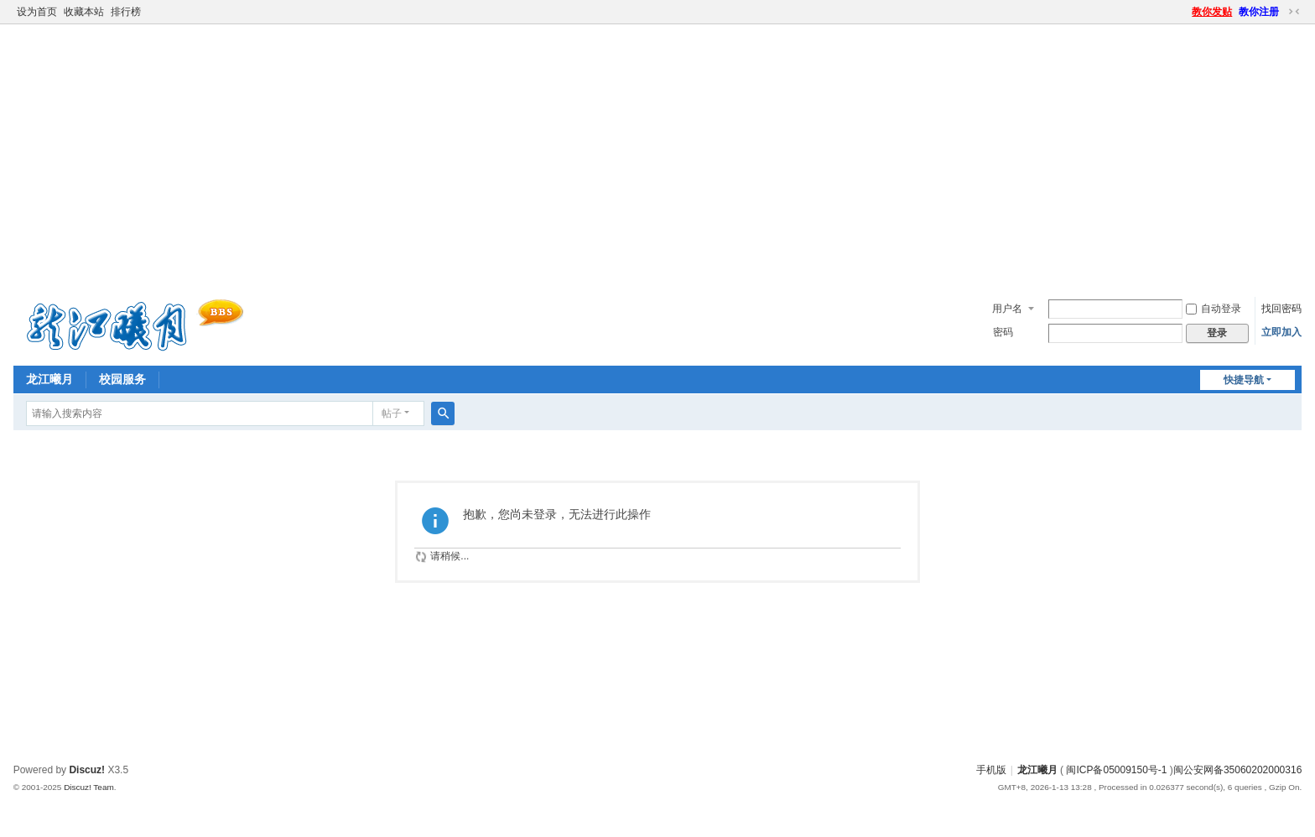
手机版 (991, 770)
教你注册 (1259, 12)
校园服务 (122, 379)
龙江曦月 (49, 379)
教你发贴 (1212, 12)
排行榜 (126, 12)
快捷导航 (1244, 380)
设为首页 (37, 12)
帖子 (392, 413)
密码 (1003, 332)
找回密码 (1281, 309)
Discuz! (87, 770)
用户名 (1007, 309)
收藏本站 (84, 12)
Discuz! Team (89, 787)
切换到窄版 (1294, 11)
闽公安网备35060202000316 (1237, 770)
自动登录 (1213, 309)
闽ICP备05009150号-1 (1116, 770)
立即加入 (1281, 332)
